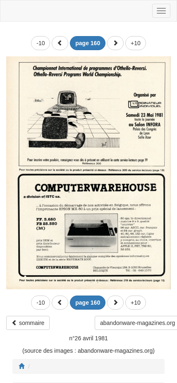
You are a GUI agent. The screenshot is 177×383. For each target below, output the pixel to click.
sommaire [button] (28, 323)
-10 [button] (40, 43)
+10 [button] (136, 43)
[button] (60, 43)
